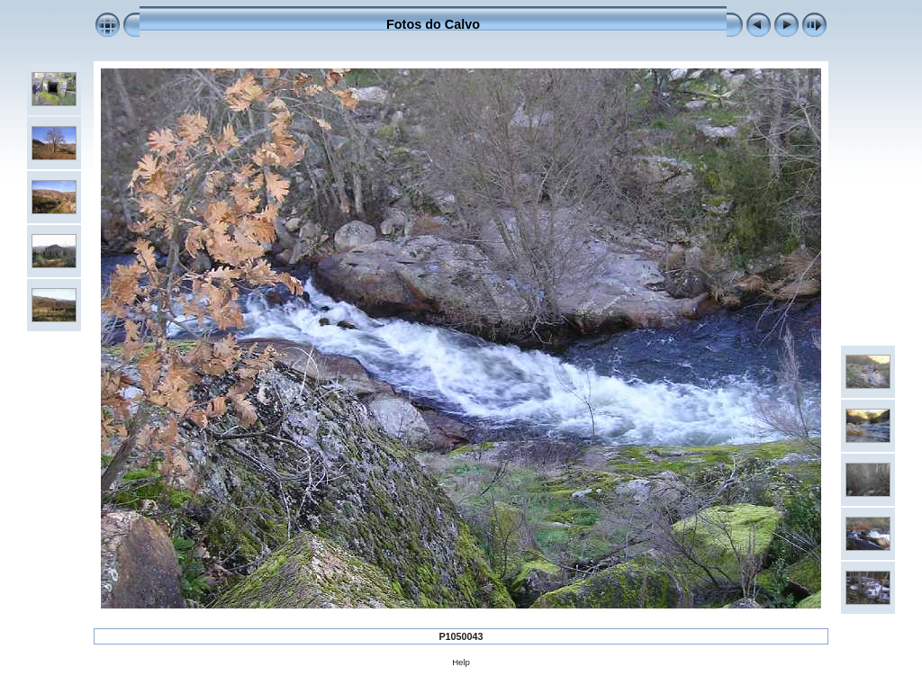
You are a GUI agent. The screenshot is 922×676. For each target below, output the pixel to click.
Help (461, 662)
